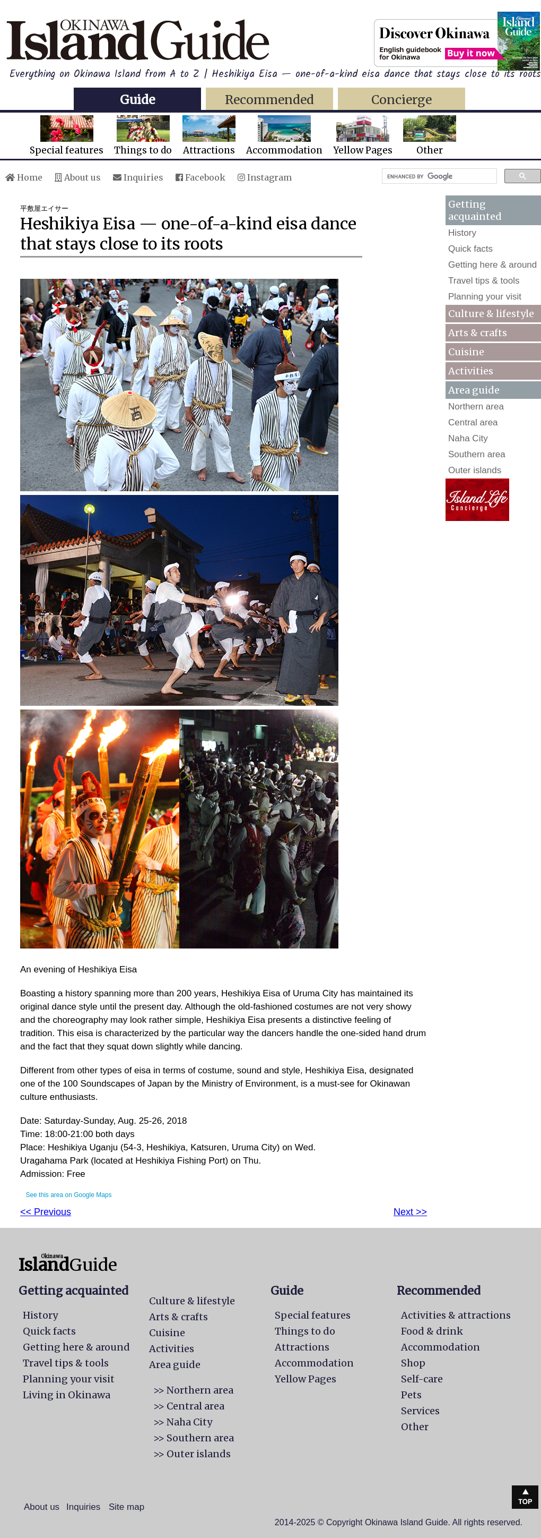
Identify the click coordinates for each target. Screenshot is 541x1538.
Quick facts (470, 249)
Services (420, 1411)
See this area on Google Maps (68, 1195)
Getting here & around (492, 265)
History (462, 233)
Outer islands (474, 470)
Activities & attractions (456, 1315)
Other (429, 135)
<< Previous (45, 1212)
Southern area (476, 454)
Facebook (200, 177)
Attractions (208, 135)
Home (23, 177)
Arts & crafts (477, 333)
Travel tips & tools (483, 281)
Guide (137, 99)
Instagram (265, 177)
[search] (438, 176)
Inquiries (138, 177)
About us (78, 177)
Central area (473, 422)
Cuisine (466, 352)
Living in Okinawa (66, 1395)
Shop (413, 1363)
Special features (66, 135)
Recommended (269, 99)
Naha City (468, 438)
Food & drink (432, 1331)
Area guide (174, 1364)
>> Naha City (182, 1422)
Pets (411, 1395)
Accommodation (284, 135)
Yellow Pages (362, 135)
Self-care (422, 1379)
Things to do (143, 135)
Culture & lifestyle (491, 313)
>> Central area (188, 1406)
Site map (126, 1507)
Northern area (476, 406)
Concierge (401, 99)
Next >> (410, 1212)
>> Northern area (193, 1390)
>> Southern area (193, 1438)
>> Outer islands (192, 1454)
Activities (470, 371)
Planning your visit (484, 297)
